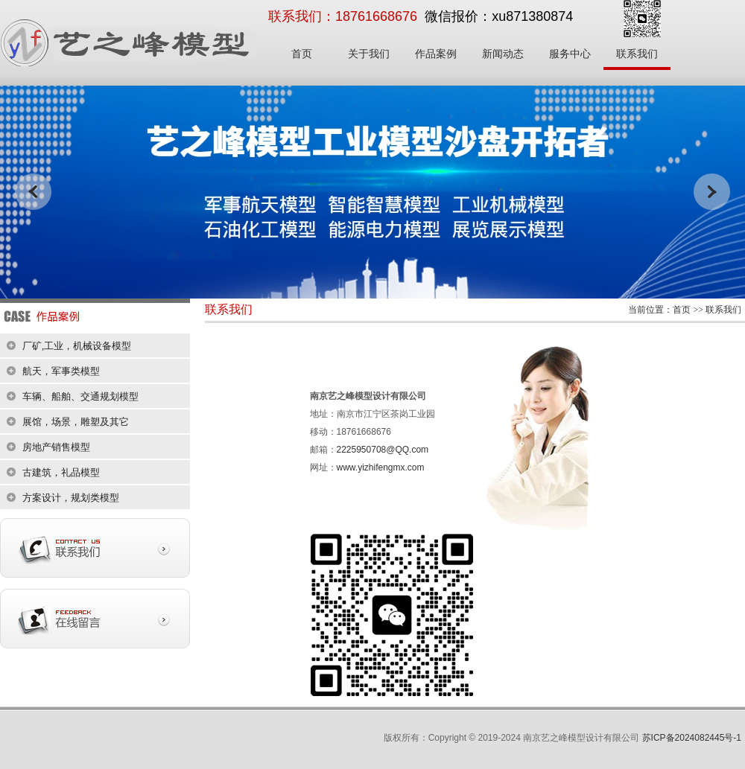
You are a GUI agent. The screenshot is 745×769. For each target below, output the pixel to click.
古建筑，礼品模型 (61, 472)
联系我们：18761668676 (342, 16)
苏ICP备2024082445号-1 (691, 738)
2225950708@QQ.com (383, 449)
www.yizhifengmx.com (381, 467)
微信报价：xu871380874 (499, 16)
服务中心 (570, 54)
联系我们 (637, 54)
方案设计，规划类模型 (70, 497)
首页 (301, 54)
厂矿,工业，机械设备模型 (76, 345)
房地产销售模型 (56, 447)
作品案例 (436, 54)
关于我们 (369, 54)
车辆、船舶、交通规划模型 (80, 396)
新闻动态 (503, 54)
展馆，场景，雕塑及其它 (75, 421)
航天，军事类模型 (61, 371)
